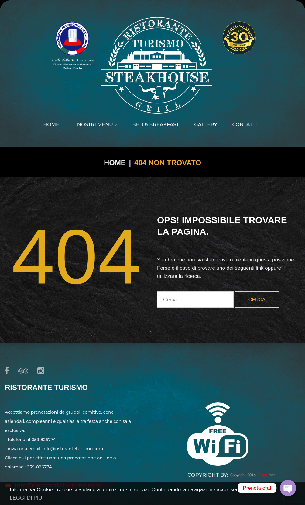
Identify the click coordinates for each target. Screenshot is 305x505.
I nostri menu (95, 124)
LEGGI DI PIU (26, 498)
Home (51, 124)
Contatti (244, 124)
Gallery (205, 124)
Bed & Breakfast (155, 124)
